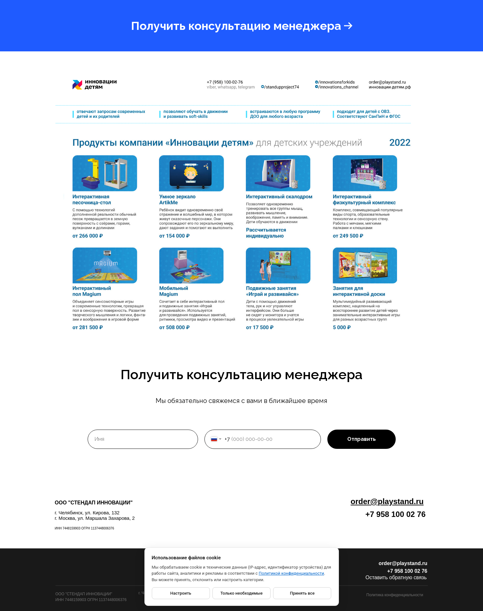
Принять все (302, 593)
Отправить (361, 439)
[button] (241, 25)
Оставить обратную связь (396, 577)
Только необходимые (241, 593)
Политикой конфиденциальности (291, 573)
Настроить (180, 593)
